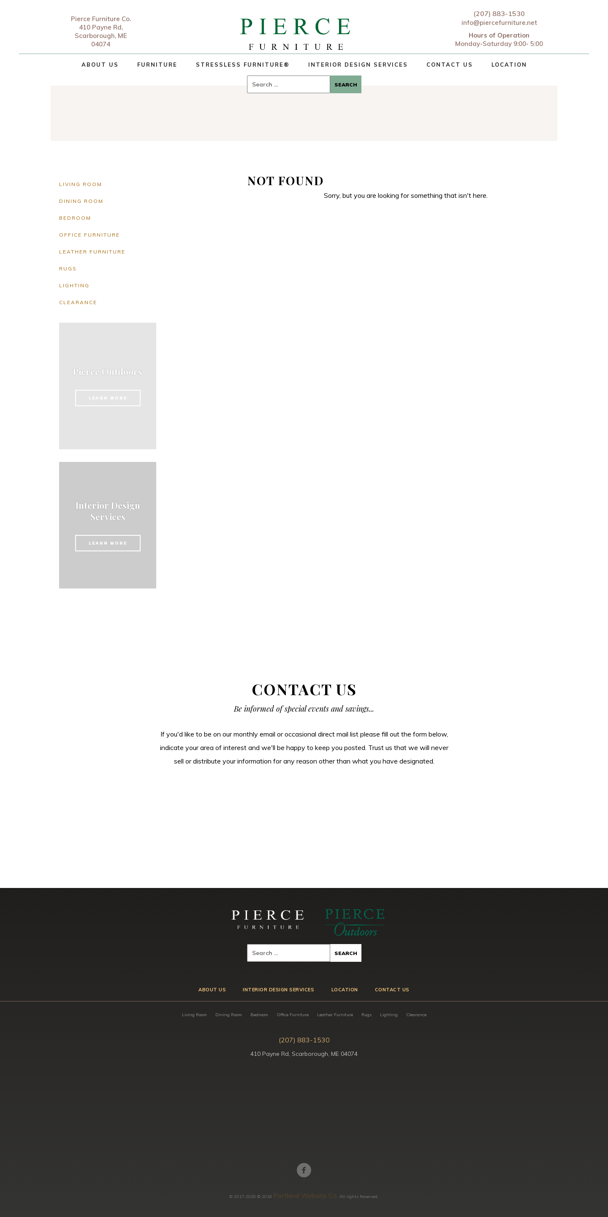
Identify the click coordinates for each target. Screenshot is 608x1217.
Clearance (78, 302)
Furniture (157, 64)
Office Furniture (89, 235)
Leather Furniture (92, 251)
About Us (100, 64)
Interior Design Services (358, 64)
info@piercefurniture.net (499, 23)
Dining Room (81, 201)
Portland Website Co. (305, 1195)
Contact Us (449, 64)
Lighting (74, 285)
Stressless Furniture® (243, 64)
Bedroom (75, 218)
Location (509, 64)
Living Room (80, 184)
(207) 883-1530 (499, 13)
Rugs (68, 268)
